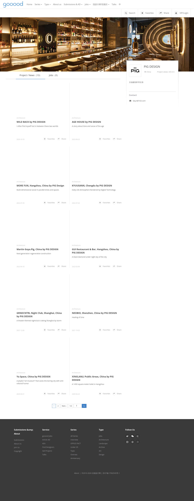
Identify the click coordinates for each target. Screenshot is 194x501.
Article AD (46, 440)
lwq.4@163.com (139, 101)
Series (38, 4)
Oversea (74, 454)
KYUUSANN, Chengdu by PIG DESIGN (92, 185)
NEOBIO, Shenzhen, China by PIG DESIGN (94, 312)
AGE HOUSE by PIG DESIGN (86, 121)
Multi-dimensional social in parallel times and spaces (38, 190)
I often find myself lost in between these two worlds (37, 126)
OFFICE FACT (76, 443)
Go (84, 406)
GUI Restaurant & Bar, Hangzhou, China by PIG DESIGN (95, 251)
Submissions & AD (73, 4)
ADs (44, 443)
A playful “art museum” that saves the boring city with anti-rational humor (40, 382)
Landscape (103, 443)
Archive (102, 447)
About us (57, 4)
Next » (64, 406)
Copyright (18, 451)
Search (129, 13)
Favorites (147, 13)
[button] (132, 436)
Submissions (19, 440)
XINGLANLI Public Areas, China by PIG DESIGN (93, 378)
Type (47, 4)
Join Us (17, 447)
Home (29, 4)
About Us (17, 443)
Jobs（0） (54, 75)
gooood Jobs (47, 436)
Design (101, 454)
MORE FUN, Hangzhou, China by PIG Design (40, 185)
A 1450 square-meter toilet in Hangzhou (88, 384)
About (76, 473)
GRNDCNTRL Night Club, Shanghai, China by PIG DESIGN (39, 314)
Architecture (21, 118)
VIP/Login (181, 13)
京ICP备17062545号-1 (111, 473)
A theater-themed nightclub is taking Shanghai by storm (39, 320)
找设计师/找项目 (101, 4)
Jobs (87, 4)
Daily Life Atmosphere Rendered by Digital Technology (94, 190)
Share (164, 13)
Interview (74, 440)
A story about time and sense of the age (88, 126)
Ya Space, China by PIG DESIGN (33, 376)
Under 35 (74, 447)
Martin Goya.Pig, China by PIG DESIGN (37, 249)
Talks (114, 4)
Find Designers (48, 447)
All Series (74, 436)
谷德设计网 (13, 4)
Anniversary (75, 458)
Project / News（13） (30, 75)
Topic (73, 451)
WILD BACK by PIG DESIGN (31, 121)
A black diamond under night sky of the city (89, 257)
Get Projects (47, 451)
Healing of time (78, 317)
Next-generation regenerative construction (34, 253)
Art (100, 451)
